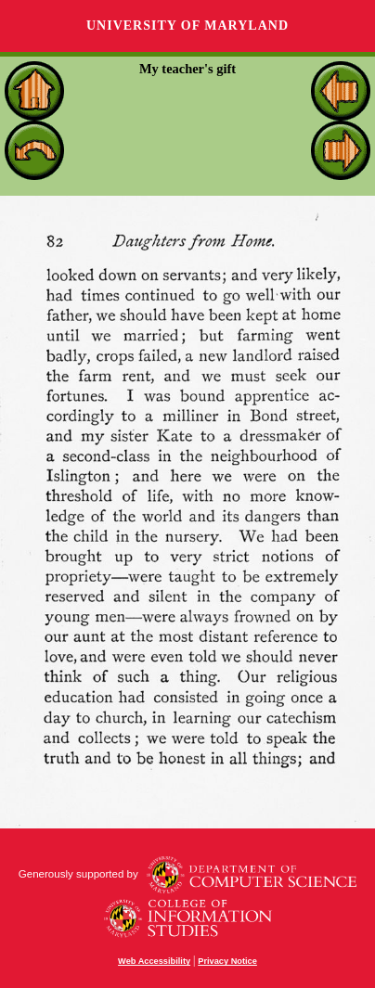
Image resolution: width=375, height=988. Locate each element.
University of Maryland (187, 25)
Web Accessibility (154, 961)
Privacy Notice (227, 961)
